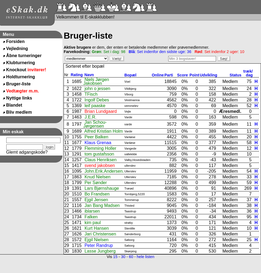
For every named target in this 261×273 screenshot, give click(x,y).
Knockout (26, 69)
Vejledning (17, 48)
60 (131, 257)
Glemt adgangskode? (27, 152)
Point (194, 75)
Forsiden (15, 41)
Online (158, 75)
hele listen (145, 257)
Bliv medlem (19, 112)
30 (123, 257)
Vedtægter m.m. (22, 91)
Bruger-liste (18, 84)
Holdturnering (20, 77)
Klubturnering (20, 62)
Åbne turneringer (24, 55)
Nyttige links (19, 98)
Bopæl (130, 75)
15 (115, 257)
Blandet (14, 105)
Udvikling (208, 75)
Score (183, 75)
